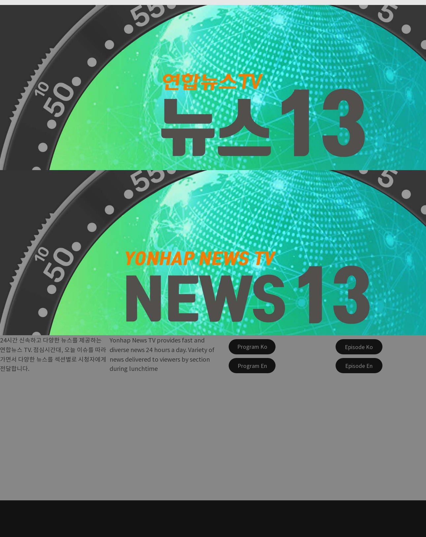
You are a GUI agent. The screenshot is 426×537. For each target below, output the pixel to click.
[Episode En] (359, 365)
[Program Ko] (252, 346)
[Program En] (252, 365)
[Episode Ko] (359, 346)
